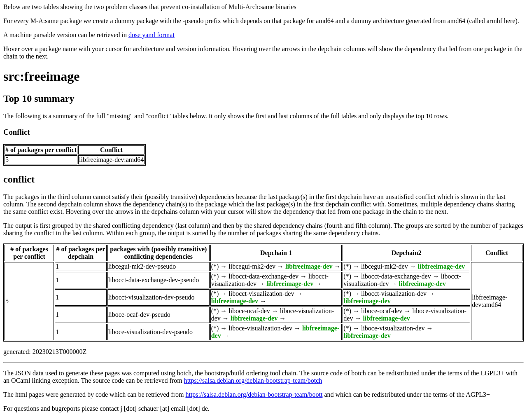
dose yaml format (151, 34)
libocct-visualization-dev (261, 293)
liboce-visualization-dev (260, 328)
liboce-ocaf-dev (249, 310)
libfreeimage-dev (308, 266)
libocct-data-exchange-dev (263, 276)
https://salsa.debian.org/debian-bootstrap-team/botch (253, 380)
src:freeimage (41, 76)
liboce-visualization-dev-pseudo (150, 331)
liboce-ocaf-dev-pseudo (139, 314)
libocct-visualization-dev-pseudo (151, 297)
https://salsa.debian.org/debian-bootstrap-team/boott (253, 394)
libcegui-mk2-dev (252, 266)
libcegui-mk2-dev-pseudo (142, 266)
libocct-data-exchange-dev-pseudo (153, 279)
